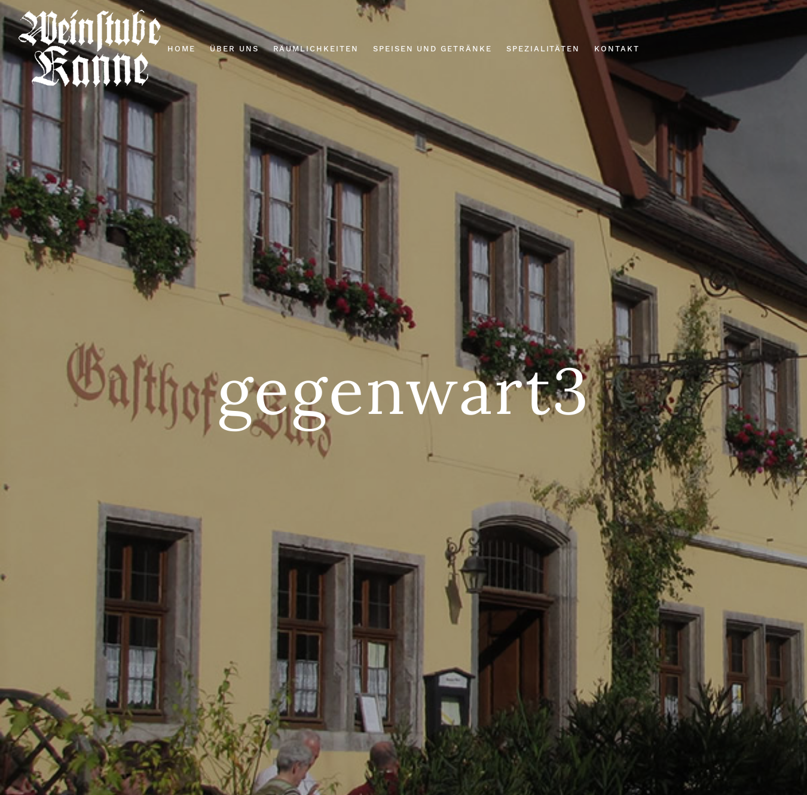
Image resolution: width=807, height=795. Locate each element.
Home (181, 48)
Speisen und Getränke (432, 48)
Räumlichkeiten (316, 48)
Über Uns (234, 48)
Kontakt (617, 48)
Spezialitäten (543, 48)
